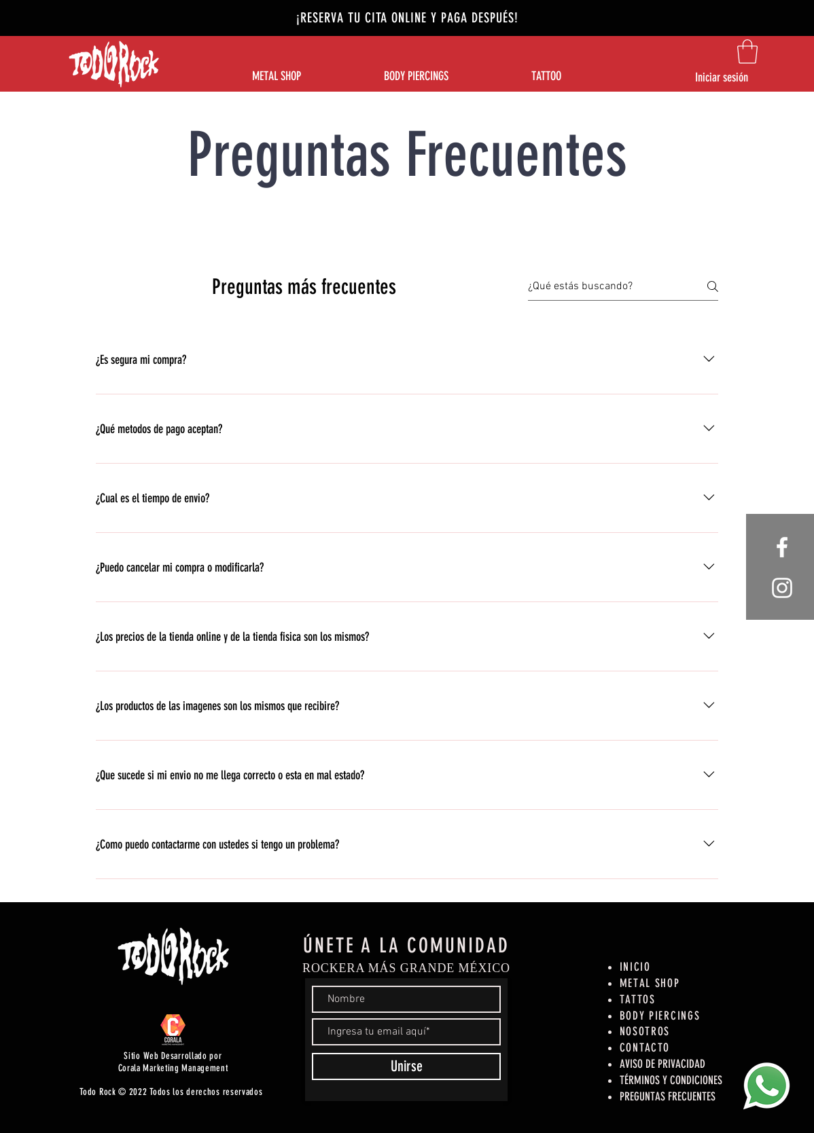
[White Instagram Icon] (782, 587)
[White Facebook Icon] (782, 547)
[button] (747, 51)
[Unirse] (406, 1066)
